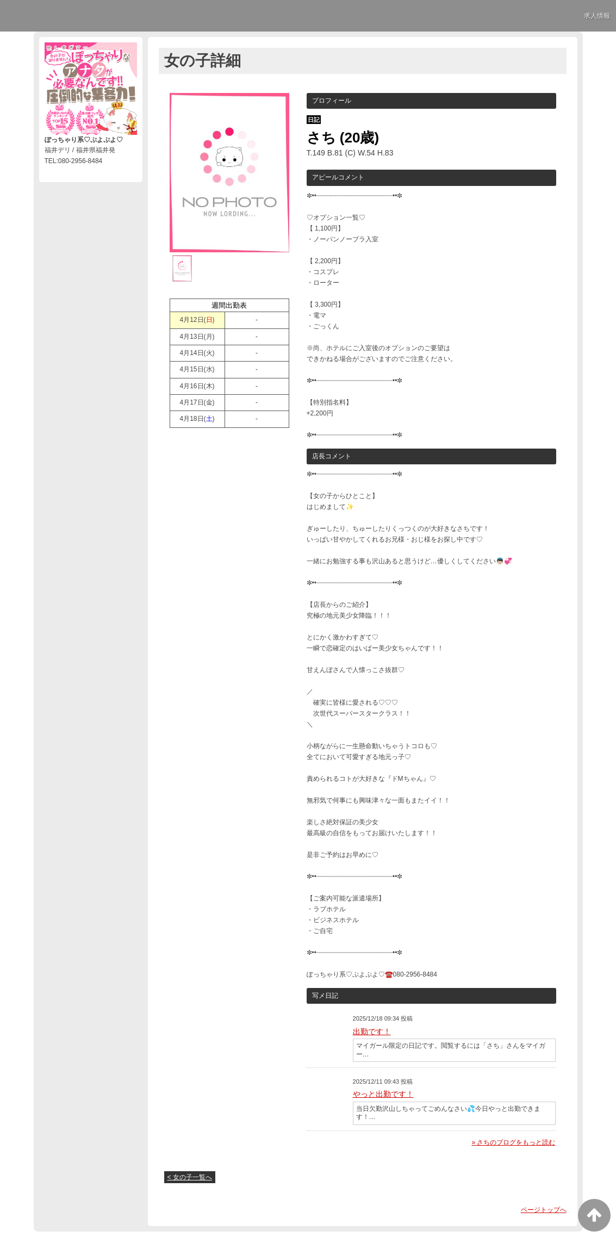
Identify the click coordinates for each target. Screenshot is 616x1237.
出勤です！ (372, 1031)
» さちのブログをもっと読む (513, 1142)
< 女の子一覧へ (189, 1177)
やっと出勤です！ (383, 1094)
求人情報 (597, 16)
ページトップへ (544, 1210)
